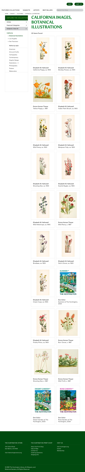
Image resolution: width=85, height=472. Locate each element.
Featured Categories (17, 25)
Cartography (13, 55)
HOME (6, 13)
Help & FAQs (34, 448)
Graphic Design (14, 60)
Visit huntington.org (63, 446)
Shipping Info (35, 454)
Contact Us (34, 450)
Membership (60, 450)
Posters (11, 68)
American (12, 49)
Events (59, 448)
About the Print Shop (37, 446)
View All (15, 28)
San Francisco (13, 41)
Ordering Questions (37, 452)
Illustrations (13, 63)
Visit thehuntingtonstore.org (13, 452)
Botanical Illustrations (16, 36)
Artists (17, 22)
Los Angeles (13, 38)
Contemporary (13, 57)
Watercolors (13, 71)
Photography (13, 65)
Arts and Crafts (14, 52)
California (10, 33)
